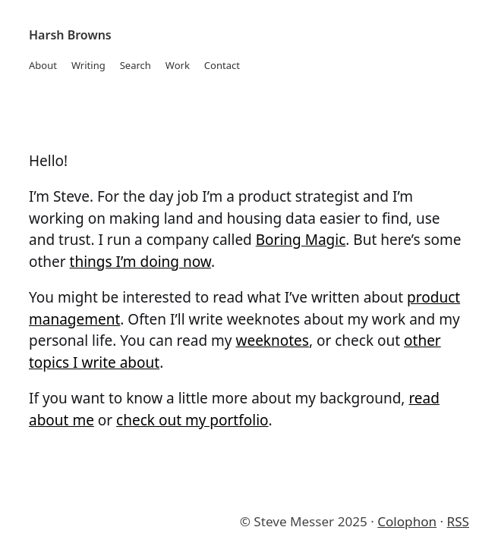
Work (177, 65)
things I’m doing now (140, 261)
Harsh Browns (70, 35)
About (43, 65)
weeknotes (271, 340)
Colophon (407, 521)
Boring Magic (301, 239)
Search (135, 65)
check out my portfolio (192, 420)
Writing (88, 65)
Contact (222, 65)
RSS (458, 521)
